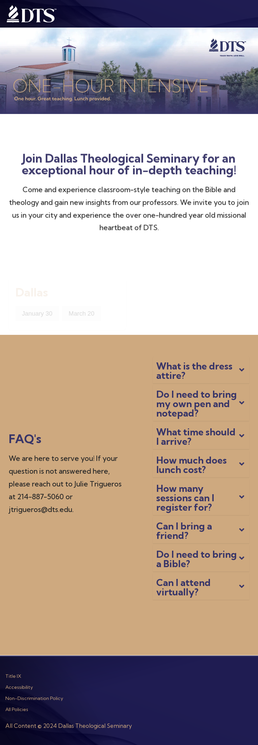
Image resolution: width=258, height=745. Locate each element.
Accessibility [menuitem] (19, 687)
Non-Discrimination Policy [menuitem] (34, 698)
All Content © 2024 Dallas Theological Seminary (68, 725)
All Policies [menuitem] (16, 709)
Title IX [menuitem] (13, 676)
